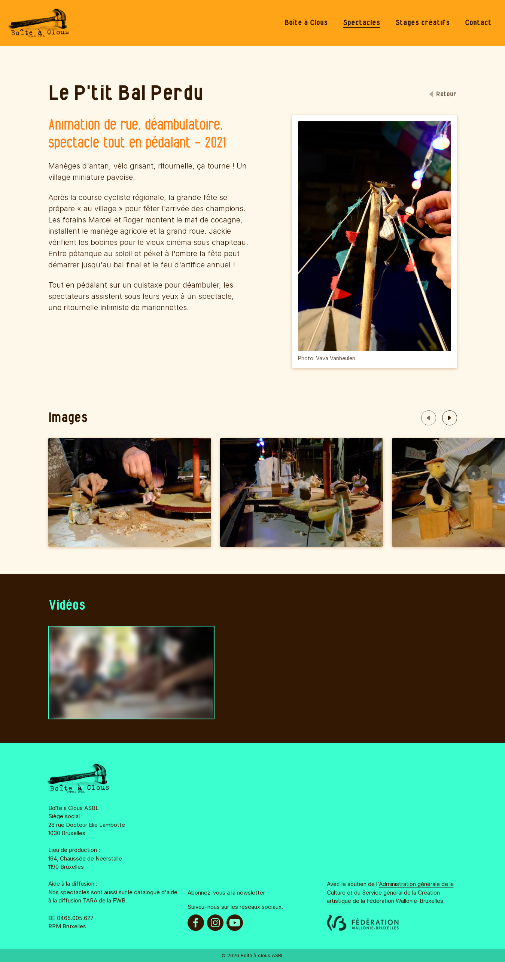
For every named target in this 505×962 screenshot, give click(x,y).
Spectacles (361, 23)
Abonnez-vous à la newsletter (226, 892)
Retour (443, 94)
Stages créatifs (422, 23)
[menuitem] (306, 22)
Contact (478, 23)
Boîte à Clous (306, 23)
